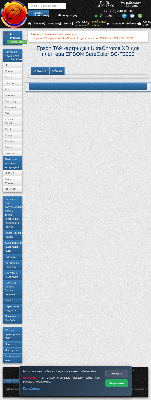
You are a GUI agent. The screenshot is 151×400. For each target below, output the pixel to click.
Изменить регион (17, 42)
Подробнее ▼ (31, 388)
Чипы (8, 300)
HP (6, 65)
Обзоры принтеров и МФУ (12, 334)
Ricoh (8, 129)
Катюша (10, 153)
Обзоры (57, 70)
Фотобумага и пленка (12, 264)
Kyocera (9, 83)
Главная (35, 23)
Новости (10, 344)
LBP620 (88, 86)
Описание (40, 70)
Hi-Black (10, 173)
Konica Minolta (9, 121)
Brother (9, 77)
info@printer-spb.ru (97, 23)
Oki (7, 113)
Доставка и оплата (79, 23)
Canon (9, 71)
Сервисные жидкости (12, 308)
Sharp (8, 135)
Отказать (116, 373)
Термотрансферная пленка (13, 234)
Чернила (10, 256)
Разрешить (116, 383)
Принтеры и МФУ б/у (12, 318)
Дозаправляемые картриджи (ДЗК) (13, 246)
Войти (65, 23)
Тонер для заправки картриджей (12, 163)
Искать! (38, 12)
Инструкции (12, 350)
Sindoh (9, 147)
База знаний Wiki (12, 358)
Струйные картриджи (11, 274)
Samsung (10, 101)
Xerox (8, 89)
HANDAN (10, 189)
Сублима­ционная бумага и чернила (11, 288)
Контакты (51, 23)
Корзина (114, 23)
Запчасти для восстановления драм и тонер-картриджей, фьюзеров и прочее (13, 213)
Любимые (130, 23)
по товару (41, 15)
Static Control (9, 181)
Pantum (9, 141)
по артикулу (67, 15)
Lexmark (10, 95)
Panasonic (11, 107)
